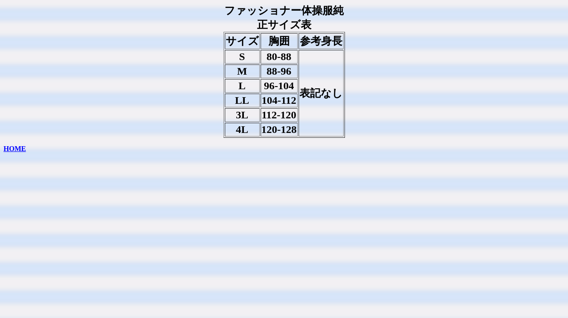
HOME (15, 148)
